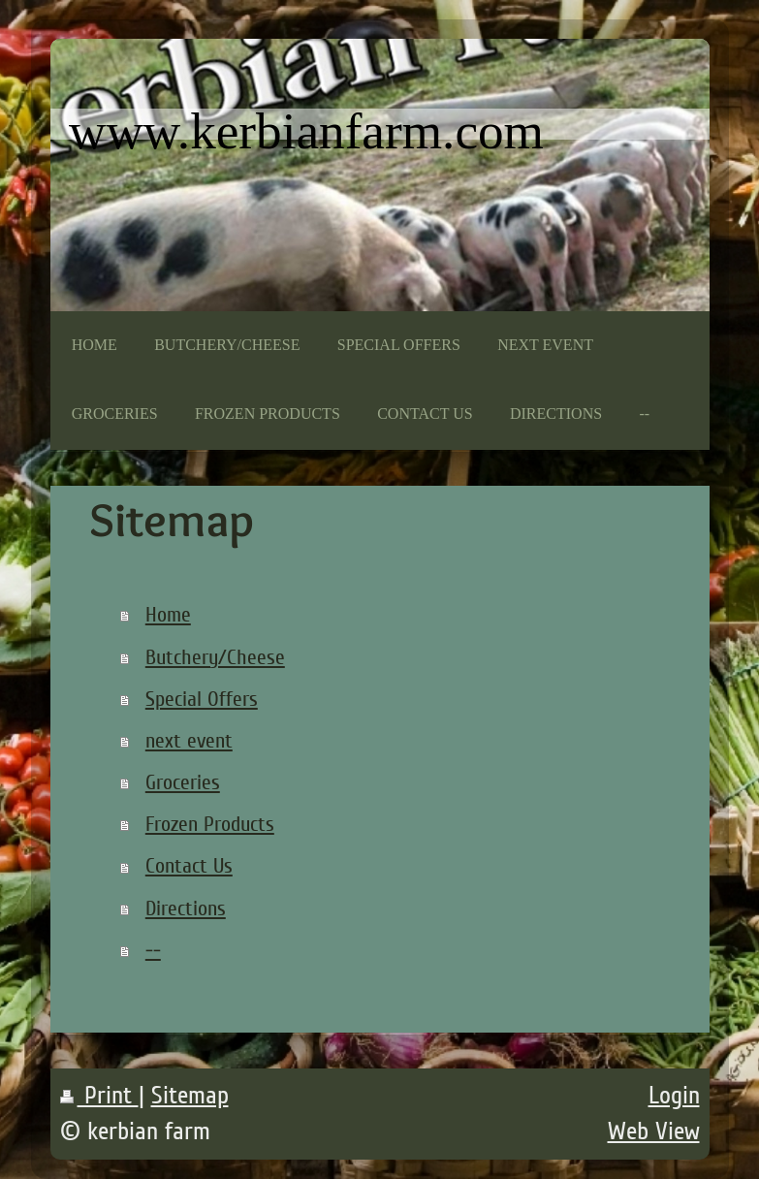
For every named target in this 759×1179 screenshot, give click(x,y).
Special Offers (201, 699)
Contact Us (189, 865)
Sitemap (190, 1095)
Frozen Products (209, 824)
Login (674, 1095)
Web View (654, 1131)
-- (153, 950)
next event (189, 740)
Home (168, 614)
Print (99, 1095)
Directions (185, 908)
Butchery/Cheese (215, 657)
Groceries (182, 782)
